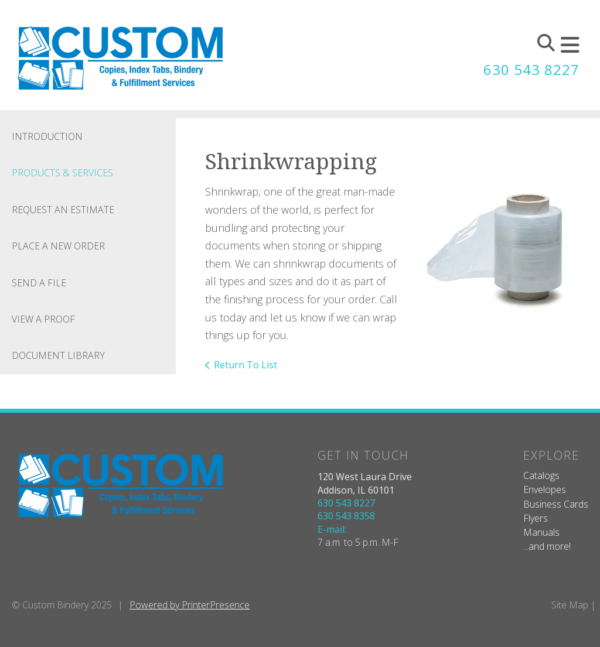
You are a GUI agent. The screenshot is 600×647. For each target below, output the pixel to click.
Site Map (569, 604)
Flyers (535, 518)
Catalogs (541, 475)
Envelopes (544, 489)
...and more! (547, 546)
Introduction (47, 136)
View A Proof (43, 319)
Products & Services (62, 172)
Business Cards (555, 504)
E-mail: (332, 529)
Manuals (541, 532)
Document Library (58, 355)
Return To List (245, 364)
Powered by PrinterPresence (189, 604)
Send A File (39, 282)
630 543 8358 (346, 515)
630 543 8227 (531, 69)
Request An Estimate (63, 209)
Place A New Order (58, 245)
